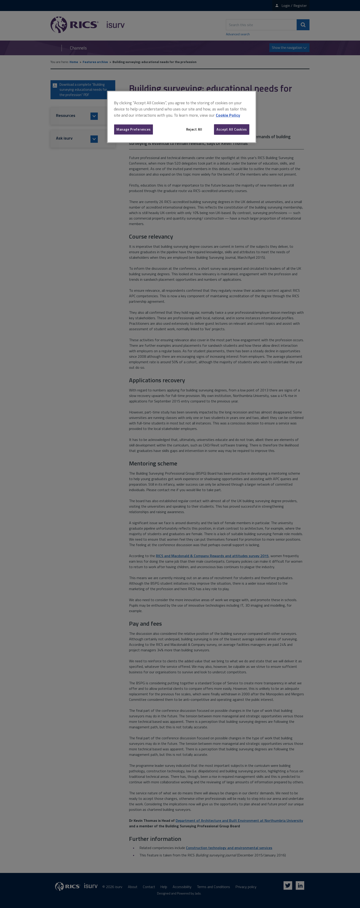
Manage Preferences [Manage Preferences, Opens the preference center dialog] (133, 129)
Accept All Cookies (232, 129)
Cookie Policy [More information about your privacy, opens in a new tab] (228, 115)
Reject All (194, 129)
